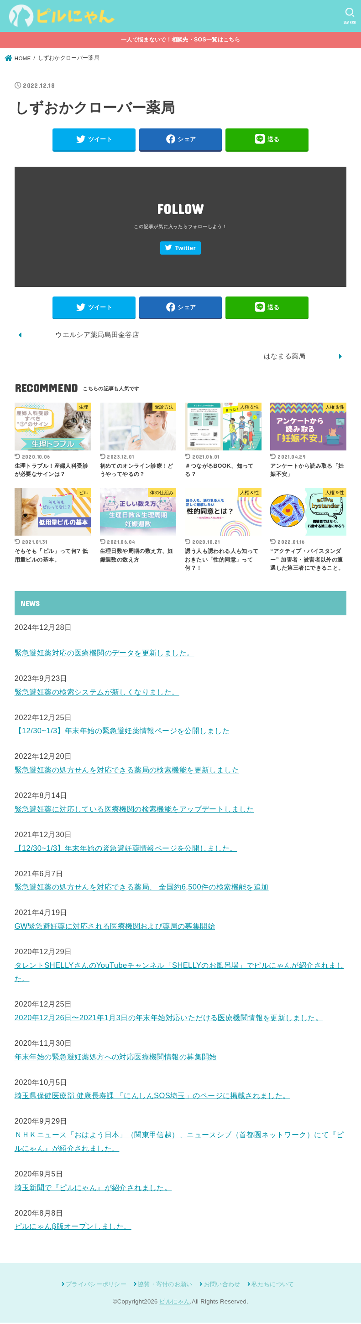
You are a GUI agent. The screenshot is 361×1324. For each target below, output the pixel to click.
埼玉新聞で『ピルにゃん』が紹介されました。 (93, 1189)
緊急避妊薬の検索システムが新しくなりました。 (97, 693)
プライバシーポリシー (96, 1285)
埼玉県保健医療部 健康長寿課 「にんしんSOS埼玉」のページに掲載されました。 (152, 1097)
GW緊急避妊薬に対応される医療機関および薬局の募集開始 (115, 927)
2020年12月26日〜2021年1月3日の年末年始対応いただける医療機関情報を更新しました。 (169, 1019)
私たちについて (272, 1285)
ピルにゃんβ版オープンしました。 (73, 1228)
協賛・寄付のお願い (165, 1285)
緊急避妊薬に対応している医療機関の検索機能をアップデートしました (134, 810)
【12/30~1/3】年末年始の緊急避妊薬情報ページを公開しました (122, 732)
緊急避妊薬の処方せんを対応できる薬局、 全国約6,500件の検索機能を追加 (142, 888)
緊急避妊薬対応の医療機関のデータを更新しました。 (104, 654)
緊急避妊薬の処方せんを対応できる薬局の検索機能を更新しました (127, 771)
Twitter (185, 248)
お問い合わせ (222, 1285)
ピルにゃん (174, 1302)
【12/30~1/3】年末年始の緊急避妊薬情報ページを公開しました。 (126, 849)
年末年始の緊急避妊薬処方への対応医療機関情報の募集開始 (116, 1058)
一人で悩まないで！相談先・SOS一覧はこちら (180, 39)
